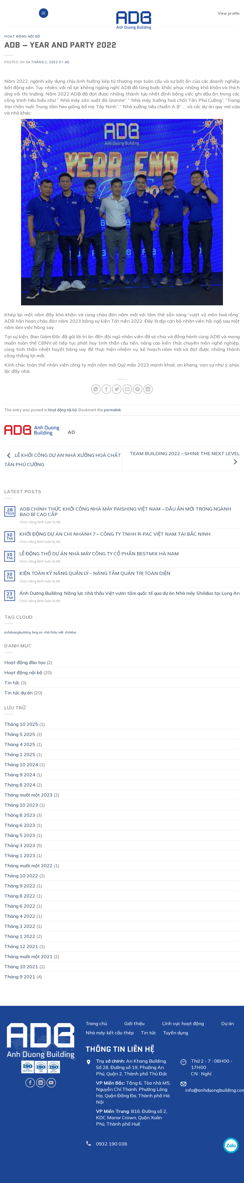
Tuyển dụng (175, 1033)
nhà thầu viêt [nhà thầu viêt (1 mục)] (53, 632)
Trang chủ (96, 1023)
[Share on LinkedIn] (148, 389)
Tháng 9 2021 (19, 977)
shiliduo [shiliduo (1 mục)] (70, 632)
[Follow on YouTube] (51, 1082)
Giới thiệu (134, 1023)
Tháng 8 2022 (19, 896)
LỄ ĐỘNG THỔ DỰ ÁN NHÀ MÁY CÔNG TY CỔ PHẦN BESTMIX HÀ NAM (99, 553)
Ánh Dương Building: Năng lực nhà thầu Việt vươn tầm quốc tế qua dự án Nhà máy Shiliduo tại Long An (129, 593)
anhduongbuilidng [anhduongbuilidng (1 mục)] (17, 632)
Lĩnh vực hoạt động (183, 1023)
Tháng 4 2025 (19, 744)
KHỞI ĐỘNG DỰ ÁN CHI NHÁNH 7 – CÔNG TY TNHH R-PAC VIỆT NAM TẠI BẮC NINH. (115, 534)
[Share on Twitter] (116, 389)
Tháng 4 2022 (19, 916)
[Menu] (43, 13)
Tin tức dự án (18, 693)
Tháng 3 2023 (19, 845)
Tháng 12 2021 (21, 946)
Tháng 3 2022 (19, 926)
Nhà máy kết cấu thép (110, 1033)
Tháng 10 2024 (21, 764)
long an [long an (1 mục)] (37, 632)
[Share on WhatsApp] (96, 389)
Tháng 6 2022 (19, 906)
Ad (67, 62)
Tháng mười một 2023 (28, 795)
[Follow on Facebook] (30, 1082)
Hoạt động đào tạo (25, 662)
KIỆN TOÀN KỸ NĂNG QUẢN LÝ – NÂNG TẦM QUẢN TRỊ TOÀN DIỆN (94, 573)
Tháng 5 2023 (19, 835)
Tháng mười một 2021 (28, 956)
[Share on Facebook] (106, 389)
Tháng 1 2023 (19, 855)
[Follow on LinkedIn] (41, 1082)
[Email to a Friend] (127, 389)
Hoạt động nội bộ (22, 36)
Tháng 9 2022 (19, 886)
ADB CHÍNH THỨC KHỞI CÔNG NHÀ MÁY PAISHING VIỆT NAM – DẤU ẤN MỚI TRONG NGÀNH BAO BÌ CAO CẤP (125, 511)
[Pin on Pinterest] (137, 389)
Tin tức (12, 682)
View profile (229, 13)
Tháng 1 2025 (19, 754)
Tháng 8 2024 (19, 785)
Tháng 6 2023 (19, 825)
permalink (112, 410)
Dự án (227, 1023)
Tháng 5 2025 (19, 734)
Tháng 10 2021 (21, 966)
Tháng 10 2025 (21, 724)
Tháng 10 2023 (21, 805)
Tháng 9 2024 (19, 775)
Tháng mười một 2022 (28, 865)
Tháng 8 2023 (19, 815)
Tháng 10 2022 (21, 876)
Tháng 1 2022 (19, 936)
